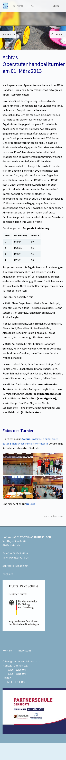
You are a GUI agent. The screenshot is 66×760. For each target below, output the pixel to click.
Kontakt (7, 650)
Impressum (24, 650)
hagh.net (8, 574)
